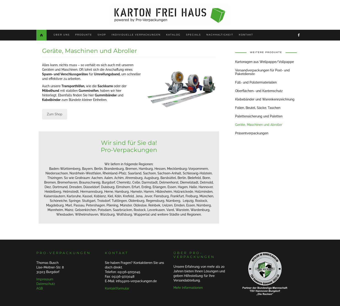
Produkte (83, 34)
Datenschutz (45, 284)
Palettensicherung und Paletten (258, 116)
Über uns (61, 34)
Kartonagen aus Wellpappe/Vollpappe (264, 62)
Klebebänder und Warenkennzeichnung (265, 99)
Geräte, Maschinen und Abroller (258, 125)
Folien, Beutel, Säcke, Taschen (257, 108)
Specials (193, 34)
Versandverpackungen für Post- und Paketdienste (262, 72)
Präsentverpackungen (251, 133)
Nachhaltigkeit (219, 34)
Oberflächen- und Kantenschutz (259, 91)
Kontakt (246, 34)
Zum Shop (54, 114)
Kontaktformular (117, 288)
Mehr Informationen (188, 288)
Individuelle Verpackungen (136, 34)
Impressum (44, 279)
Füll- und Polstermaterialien (256, 82)
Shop (102, 34)
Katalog (173, 34)
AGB (39, 288)
